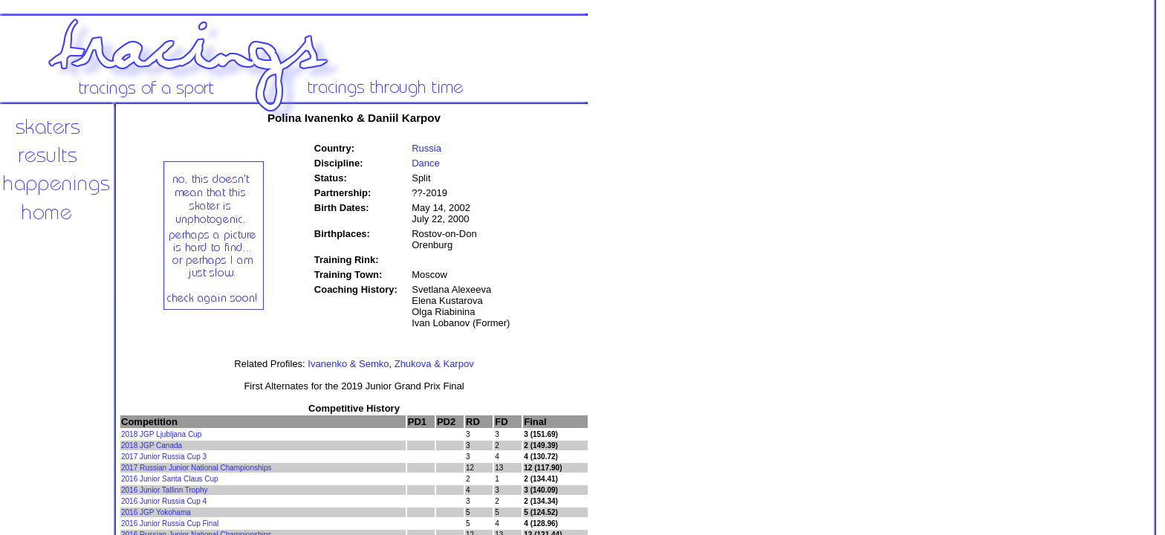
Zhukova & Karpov (434, 363)
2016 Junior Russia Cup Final (169, 523)
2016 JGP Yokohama (156, 512)
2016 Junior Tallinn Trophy (164, 490)
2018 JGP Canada (151, 445)
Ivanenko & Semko (348, 363)
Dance (426, 163)
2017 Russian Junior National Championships (196, 468)
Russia (426, 148)
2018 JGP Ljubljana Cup (161, 434)
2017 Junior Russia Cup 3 (164, 457)
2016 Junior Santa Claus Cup (169, 479)
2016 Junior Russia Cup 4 (164, 501)
